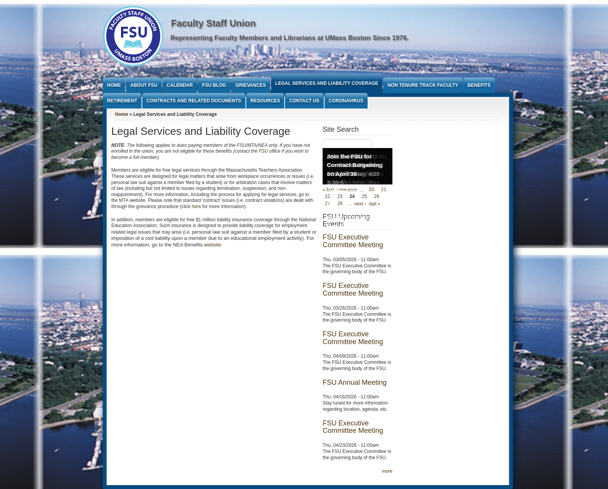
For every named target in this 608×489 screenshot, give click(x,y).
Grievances (250, 85)
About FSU (143, 85)
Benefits (479, 85)
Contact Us (304, 100)
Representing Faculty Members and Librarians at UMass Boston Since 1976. (290, 37)
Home (114, 85)
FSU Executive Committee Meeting (353, 241)
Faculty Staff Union (213, 23)
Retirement (122, 100)
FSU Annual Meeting (355, 382)
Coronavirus (346, 100)
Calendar (180, 85)
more (387, 471)
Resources (265, 100)
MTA (123, 200)
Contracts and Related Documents (194, 100)
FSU (263, 151)
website (212, 245)
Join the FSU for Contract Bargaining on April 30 (355, 165)
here (196, 206)
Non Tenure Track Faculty (422, 85)
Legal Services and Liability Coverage (326, 83)
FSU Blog (214, 85)
